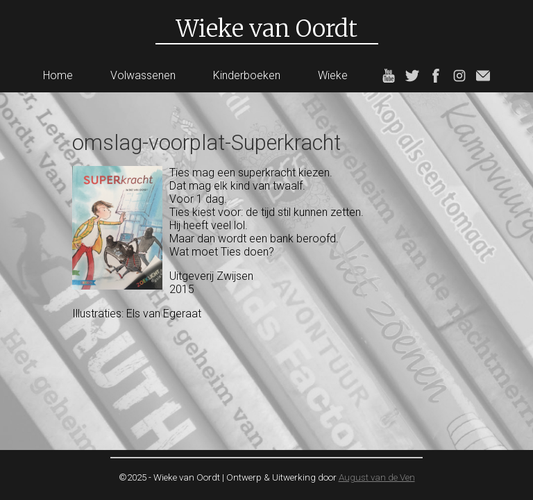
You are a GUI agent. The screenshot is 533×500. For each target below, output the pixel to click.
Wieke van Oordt (266, 28)
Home (58, 75)
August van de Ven (377, 477)
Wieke (333, 75)
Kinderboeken (246, 75)
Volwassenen (143, 75)
